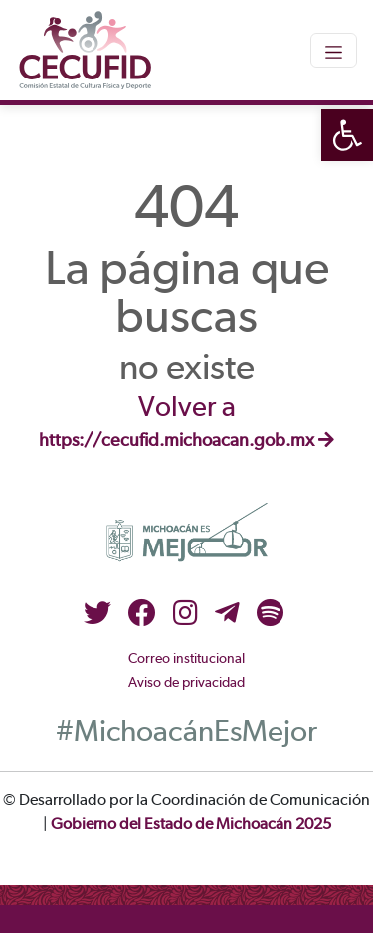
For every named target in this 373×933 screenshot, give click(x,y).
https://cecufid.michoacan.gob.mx (186, 441)
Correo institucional (186, 659)
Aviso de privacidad (186, 683)
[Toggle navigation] (333, 50)
